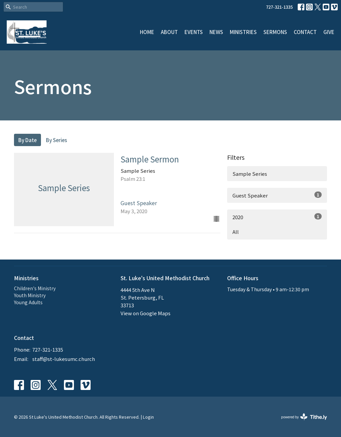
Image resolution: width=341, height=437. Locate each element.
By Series (56, 139)
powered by (304, 416)
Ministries (243, 31)
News (216, 31)
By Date (27, 139)
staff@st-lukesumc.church (63, 358)
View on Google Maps (145, 313)
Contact (305, 31)
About (169, 31)
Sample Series (249, 173)
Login (148, 417)
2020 (277, 217)
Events (193, 31)
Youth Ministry (30, 295)
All (235, 231)
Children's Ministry (35, 288)
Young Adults (28, 302)
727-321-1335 (279, 7)
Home (147, 31)
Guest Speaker (277, 195)
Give (328, 31)
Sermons (275, 31)
